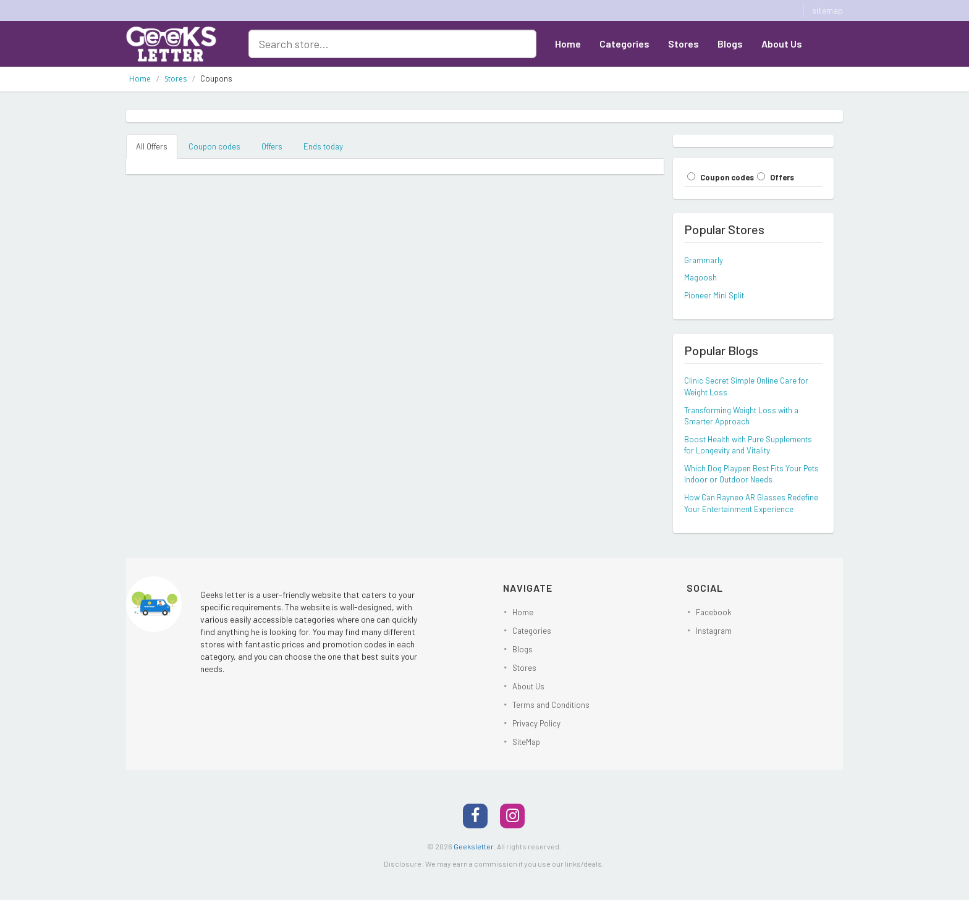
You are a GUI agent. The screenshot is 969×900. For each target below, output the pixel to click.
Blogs (730, 43)
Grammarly (703, 260)
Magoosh (700, 277)
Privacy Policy (536, 723)
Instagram (714, 631)
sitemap (827, 10)
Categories (624, 43)
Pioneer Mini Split (714, 295)
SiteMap (526, 742)
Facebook (714, 612)
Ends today (323, 146)
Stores (683, 43)
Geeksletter (474, 846)
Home (568, 43)
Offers (271, 146)
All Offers (151, 146)
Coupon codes (214, 146)
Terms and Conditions (551, 705)
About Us (781, 43)
